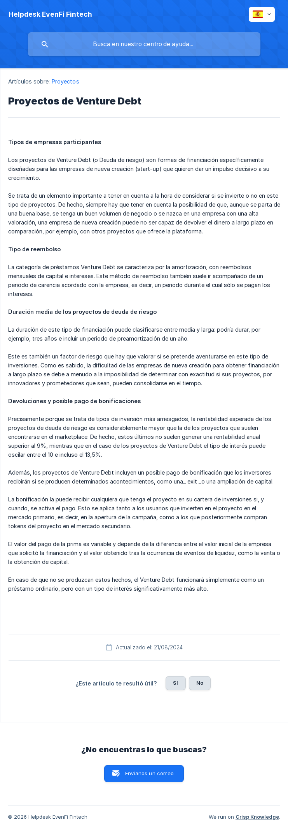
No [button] (199, 683)
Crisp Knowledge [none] (257, 817)
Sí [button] (175, 683)
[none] (50, 14)
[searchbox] (144, 44)
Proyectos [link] (65, 81)
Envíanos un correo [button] (149, 773)
